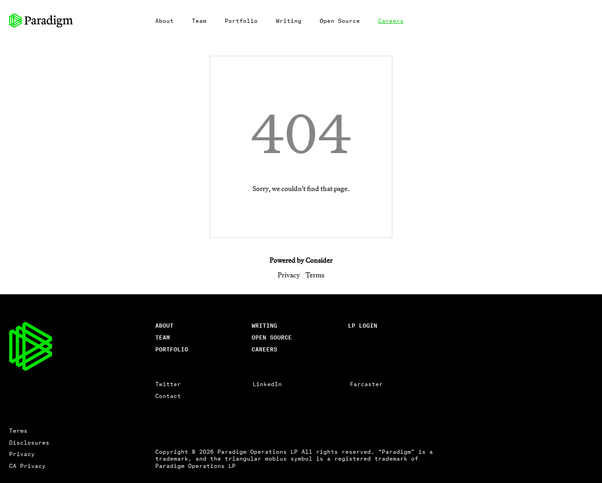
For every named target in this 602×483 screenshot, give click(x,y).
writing (264, 325)
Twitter (168, 383)
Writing (288, 20)
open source (272, 337)
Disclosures (29, 442)
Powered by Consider (301, 260)
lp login (362, 325)
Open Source (340, 20)
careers (264, 348)
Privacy (289, 275)
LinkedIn (267, 383)
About (164, 20)
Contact (168, 395)
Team (199, 20)
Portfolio (241, 20)
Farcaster (366, 383)
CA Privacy (27, 465)
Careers (391, 20)
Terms (315, 275)
